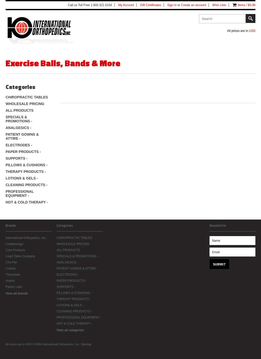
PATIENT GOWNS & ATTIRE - (22, 136)
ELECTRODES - (19, 145)
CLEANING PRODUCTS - (26, 185)
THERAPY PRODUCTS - (26, 172)
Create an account (193, 5)
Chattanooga (14, 244)
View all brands (17, 293)
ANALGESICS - (18, 128)
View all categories (70, 330)
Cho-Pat (11, 262)
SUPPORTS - (17, 158)
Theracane (13, 274)
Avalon (10, 281)
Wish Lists (219, 5)
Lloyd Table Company (20, 256)
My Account (126, 5)
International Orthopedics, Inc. (26, 238)
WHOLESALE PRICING (25, 104)
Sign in (172, 5)
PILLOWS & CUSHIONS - (26, 165)
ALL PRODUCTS (19, 110)
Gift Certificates (150, 5)
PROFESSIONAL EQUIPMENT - (20, 193)
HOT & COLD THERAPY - (27, 202)
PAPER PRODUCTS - (23, 152)
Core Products (15, 250)
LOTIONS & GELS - (22, 178)
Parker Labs (14, 287)
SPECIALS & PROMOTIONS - (19, 119)
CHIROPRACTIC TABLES (27, 97)
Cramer (11, 268)
